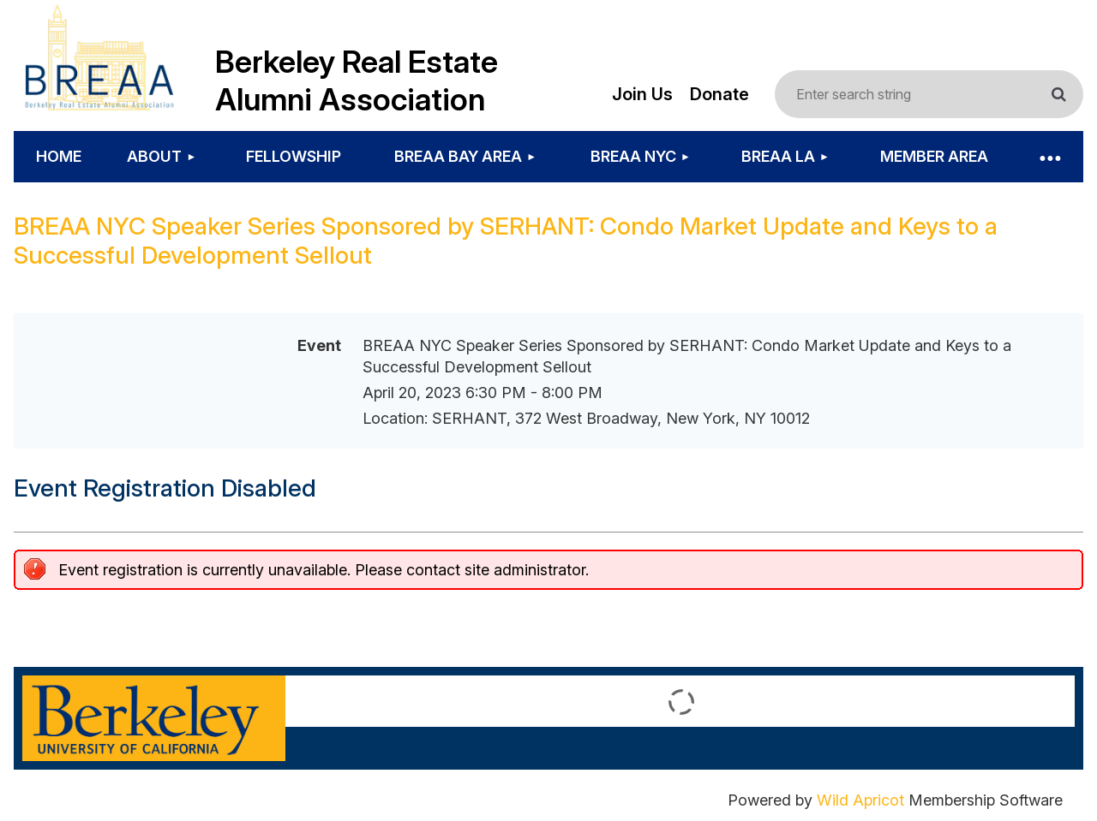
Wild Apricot (860, 800)
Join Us (642, 94)
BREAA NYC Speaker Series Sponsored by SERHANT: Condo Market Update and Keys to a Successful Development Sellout (506, 240)
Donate (719, 94)
